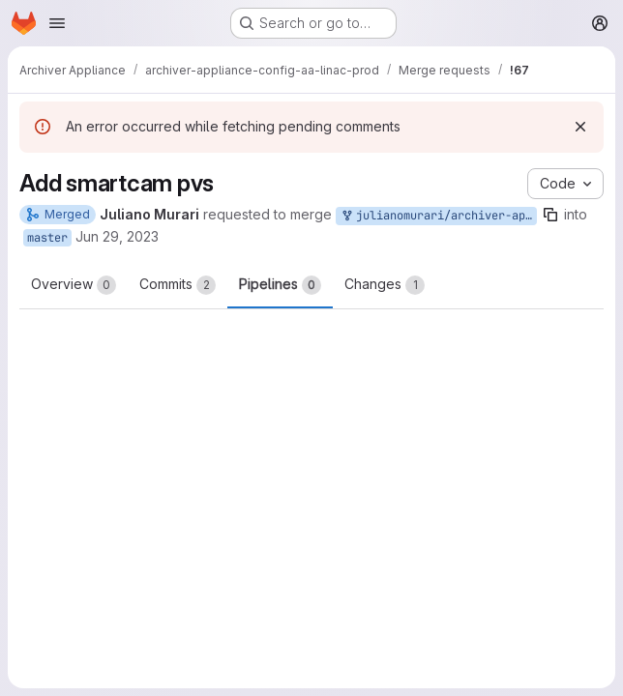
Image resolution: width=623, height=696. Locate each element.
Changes (384, 285)
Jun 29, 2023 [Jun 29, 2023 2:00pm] (117, 236)
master (47, 238)
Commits (177, 285)
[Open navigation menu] (57, 23)
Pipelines (280, 285)
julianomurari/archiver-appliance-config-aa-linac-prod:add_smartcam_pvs (438, 216)
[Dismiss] (580, 126)
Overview (73, 285)
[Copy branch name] (550, 214)
